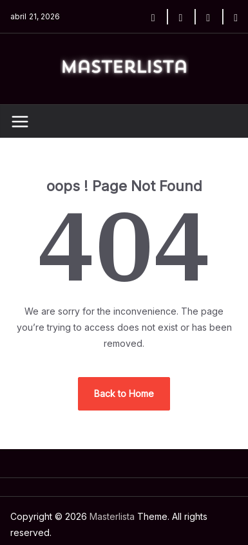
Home (23, 529)
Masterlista (99, 500)
